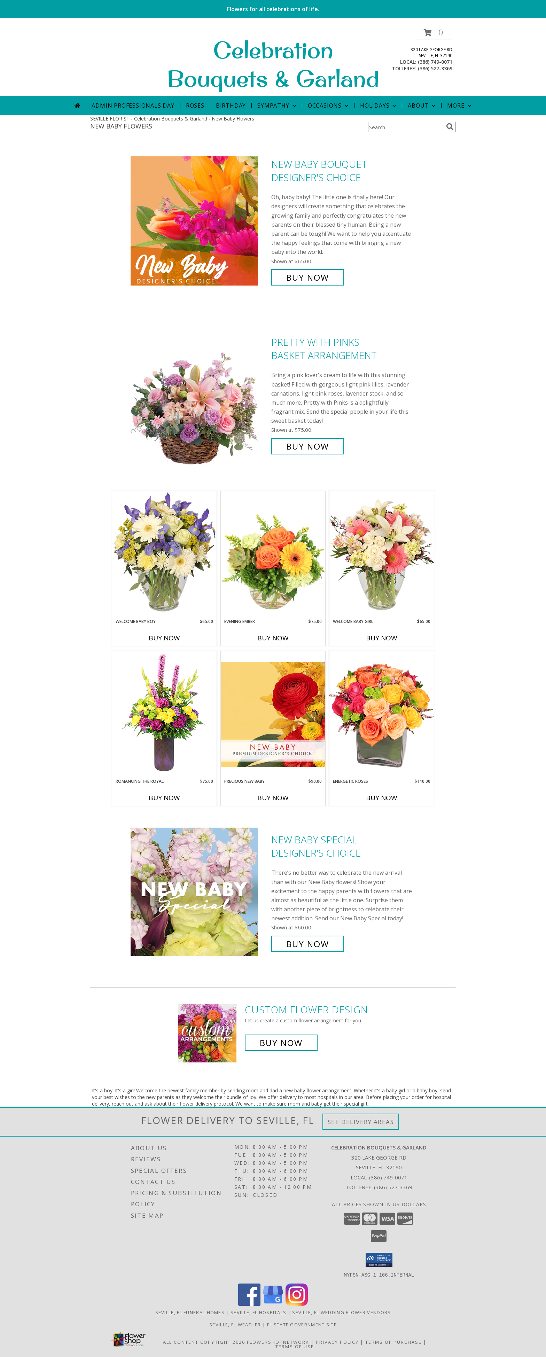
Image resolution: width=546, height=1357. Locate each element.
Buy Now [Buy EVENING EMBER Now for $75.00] (273, 637)
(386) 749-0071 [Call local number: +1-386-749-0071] (435, 62)
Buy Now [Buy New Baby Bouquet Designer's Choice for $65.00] (307, 277)
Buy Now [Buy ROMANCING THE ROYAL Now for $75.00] (164, 797)
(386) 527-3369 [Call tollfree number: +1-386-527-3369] (435, 68)
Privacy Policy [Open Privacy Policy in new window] (337, 1342)
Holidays (379, 105)
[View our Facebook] (249, 1303)
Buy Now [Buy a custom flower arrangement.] (281, 1042)
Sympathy (277, 105)
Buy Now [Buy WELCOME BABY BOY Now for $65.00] (164, 637)
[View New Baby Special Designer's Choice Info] (199, 892)
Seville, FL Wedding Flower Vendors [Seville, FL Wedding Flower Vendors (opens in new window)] (341, 1312)
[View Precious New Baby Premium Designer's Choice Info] (273, 714)
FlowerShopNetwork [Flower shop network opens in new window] (278, 1342)
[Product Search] (405, 127)
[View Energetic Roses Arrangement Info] (381, 714)
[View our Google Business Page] (273, 1303)
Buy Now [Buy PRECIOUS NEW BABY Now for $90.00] (273, 797)
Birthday (231, 105)
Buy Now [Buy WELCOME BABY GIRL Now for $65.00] (381, 637)
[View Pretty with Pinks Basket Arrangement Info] (199, 394)
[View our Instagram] (297, 1303)
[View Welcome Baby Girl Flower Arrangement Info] (381, 554)
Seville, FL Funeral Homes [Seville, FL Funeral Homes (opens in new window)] (190, 1312)
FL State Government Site (302, 1324)
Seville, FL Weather (235, 1324)
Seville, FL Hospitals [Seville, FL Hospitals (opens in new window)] (258, 1312)
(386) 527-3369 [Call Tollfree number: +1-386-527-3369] (393, 1187)
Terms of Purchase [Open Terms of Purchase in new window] (393, 1342)
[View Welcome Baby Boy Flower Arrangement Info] (164, 554)
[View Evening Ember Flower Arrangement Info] (273, 554)
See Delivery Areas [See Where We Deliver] (361, 1122)
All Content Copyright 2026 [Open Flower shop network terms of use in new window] (204, 1342)
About (422, 105)
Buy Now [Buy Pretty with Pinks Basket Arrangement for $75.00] (307, 446)
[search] (449, 127)
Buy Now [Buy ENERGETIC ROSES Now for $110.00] (381, 797)
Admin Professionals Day (133, 105)
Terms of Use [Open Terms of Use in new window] (294, 1346)
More (460, 105)
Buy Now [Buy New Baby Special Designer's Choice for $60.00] (307, 944)
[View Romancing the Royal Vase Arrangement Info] (164, 714)
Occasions (329, 105)
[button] (433, 32)
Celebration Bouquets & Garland (273, 64)
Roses (195, 105)
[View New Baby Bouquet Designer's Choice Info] (199, 221)
